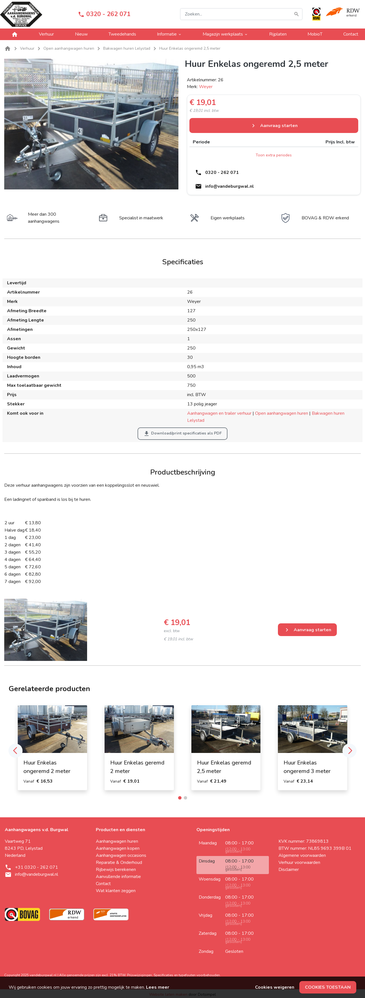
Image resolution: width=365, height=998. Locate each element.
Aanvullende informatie (118, 876)
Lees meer (157, 987)
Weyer (206, 87)
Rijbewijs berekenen (116, 869)
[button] (15, 751)
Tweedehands (122, 34)
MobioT (315, 34)
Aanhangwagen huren (117, 841)
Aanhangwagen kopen (118, 848)
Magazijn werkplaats (225, 34)
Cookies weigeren (274, 987)
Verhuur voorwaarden (299, 862)
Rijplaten (278, 34)
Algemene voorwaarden (302, 855)
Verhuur (46, 34)
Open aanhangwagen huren (281, 413)
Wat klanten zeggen (116, 891)
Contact (350, 34)
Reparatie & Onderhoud (119, 862)
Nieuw (81, 34)
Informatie (169, 34)
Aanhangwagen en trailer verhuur (219, 413)
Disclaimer (288, 869)
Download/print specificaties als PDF (182, 433)
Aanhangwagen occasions (121, 855)
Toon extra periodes (274, 155)
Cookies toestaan (328, 987)
